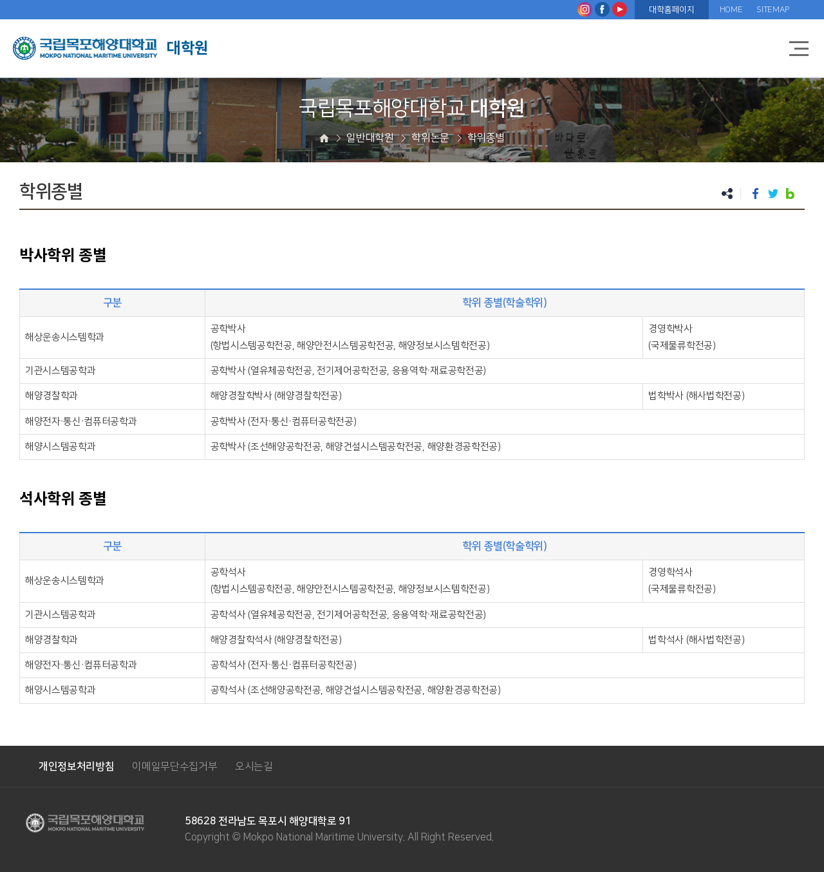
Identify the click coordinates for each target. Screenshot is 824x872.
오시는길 (254, 766)
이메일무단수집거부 (174, 766)
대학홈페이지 (671, 9)
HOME (731, 9)
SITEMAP (772, 9)
